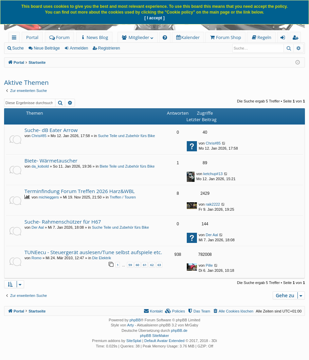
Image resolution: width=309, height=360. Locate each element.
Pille (209, 265)
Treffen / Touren (123, 197)
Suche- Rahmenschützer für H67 (62, 221)
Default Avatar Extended (164, 341)
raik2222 (213, 204)
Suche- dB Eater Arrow (51, 130)
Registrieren (109, 48)
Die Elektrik (101, 258)
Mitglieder (139, 37)
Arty (130, 325)
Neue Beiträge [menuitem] (47, 48)
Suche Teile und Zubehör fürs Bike (126, 136)
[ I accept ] (154, 18)
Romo (36, 258)
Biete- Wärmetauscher (50, 160)
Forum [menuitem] (59, 37)
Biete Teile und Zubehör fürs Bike (126, 166)
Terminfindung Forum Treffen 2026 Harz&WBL (79, 191)
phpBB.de (179, 330)
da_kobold (40, 166)
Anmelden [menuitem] (284, 38)
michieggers (49, 197)
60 (137, 265)
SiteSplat (133, 341)
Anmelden (79, 48)
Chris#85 (39, 136)
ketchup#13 (213, 174)
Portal (32, 37)
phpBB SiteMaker (154, 336)
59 (130, 265)
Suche (18, 48)
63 (159, 265)
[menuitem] (94, 37)
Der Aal (38, 227)
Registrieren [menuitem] (297, 38)
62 (151, 265)
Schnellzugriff (15, 38)
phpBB (135, 320)
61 (144, 265)
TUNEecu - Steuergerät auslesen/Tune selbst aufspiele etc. (93, 252)
